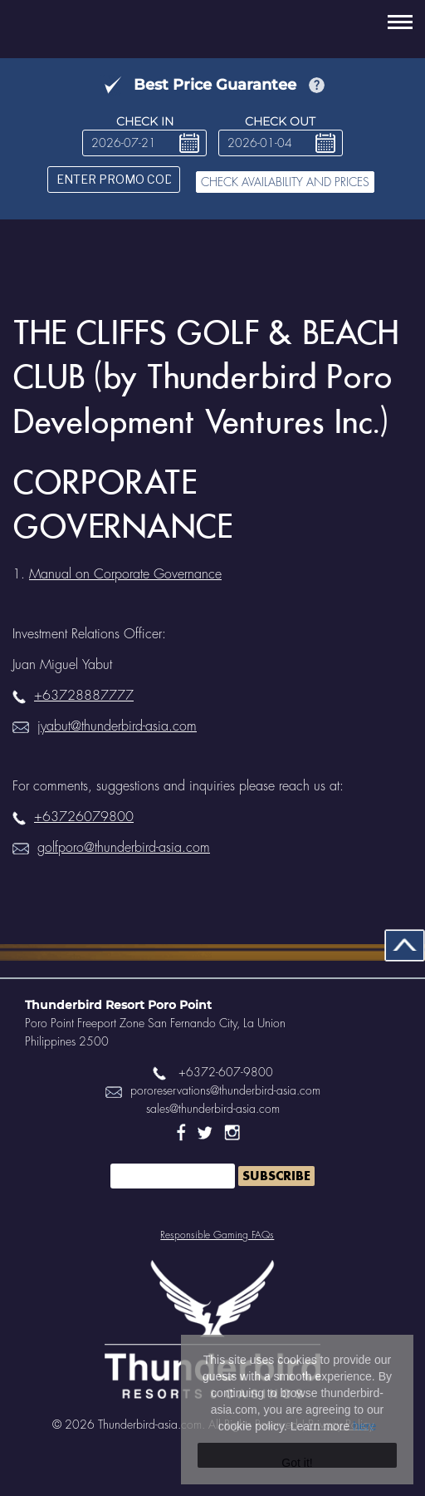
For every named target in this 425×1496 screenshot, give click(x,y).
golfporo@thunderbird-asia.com (111, 847)
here (364, 1426)
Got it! (296, 1462)
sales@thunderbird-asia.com (213, 1109)
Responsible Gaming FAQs (217, 1235)
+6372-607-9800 (213, 1072)
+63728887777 (73, 695)
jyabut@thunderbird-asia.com (104, 726)
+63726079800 (73, 817)
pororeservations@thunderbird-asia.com (212, 1090)
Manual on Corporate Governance (125, 574)
